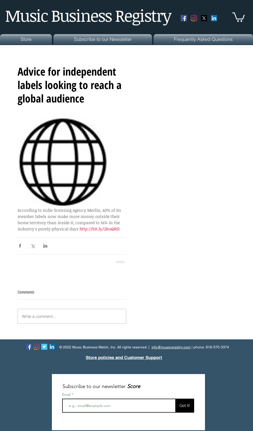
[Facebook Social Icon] (184, 18)
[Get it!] (184, 406)
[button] (238, 16)
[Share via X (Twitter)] (32, 245)
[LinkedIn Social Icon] (214, 18)
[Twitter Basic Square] (44, 347)
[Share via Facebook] (20, 245)
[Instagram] (194, 18)
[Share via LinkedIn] (45, 245)
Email (67, 394)
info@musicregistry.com (171, 347)
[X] (204, 18)
